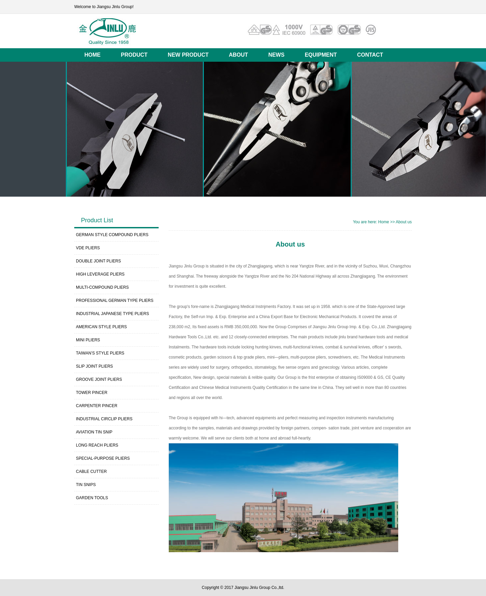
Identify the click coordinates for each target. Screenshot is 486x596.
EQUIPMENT (321, 55)
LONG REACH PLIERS (97, 445)
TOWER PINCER (91, 392)
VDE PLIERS (88, 248)
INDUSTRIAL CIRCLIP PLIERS (104, 419)
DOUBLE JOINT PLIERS (98, 261)
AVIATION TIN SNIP (94, 432)
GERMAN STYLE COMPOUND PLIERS (112, 234)
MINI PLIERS (88, 340)
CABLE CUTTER (91, 471)
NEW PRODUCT (188, 55)
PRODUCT (134, 55)
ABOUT (238, 55)
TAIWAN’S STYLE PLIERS (100, 353)
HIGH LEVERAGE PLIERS (100, 274)
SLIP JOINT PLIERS (94, 366)
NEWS (276, 55)
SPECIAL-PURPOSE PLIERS (103, 458)
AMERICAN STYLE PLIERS (101, 326)
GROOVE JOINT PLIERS (99, 379)
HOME (92, 55)
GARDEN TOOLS (92, 497)
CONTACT (370, 55)
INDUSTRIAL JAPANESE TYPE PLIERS (112, 313)
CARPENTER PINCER (96, 405)
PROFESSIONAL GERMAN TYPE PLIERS (114, 300)
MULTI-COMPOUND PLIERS (102, 287)
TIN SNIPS (86, 484)
